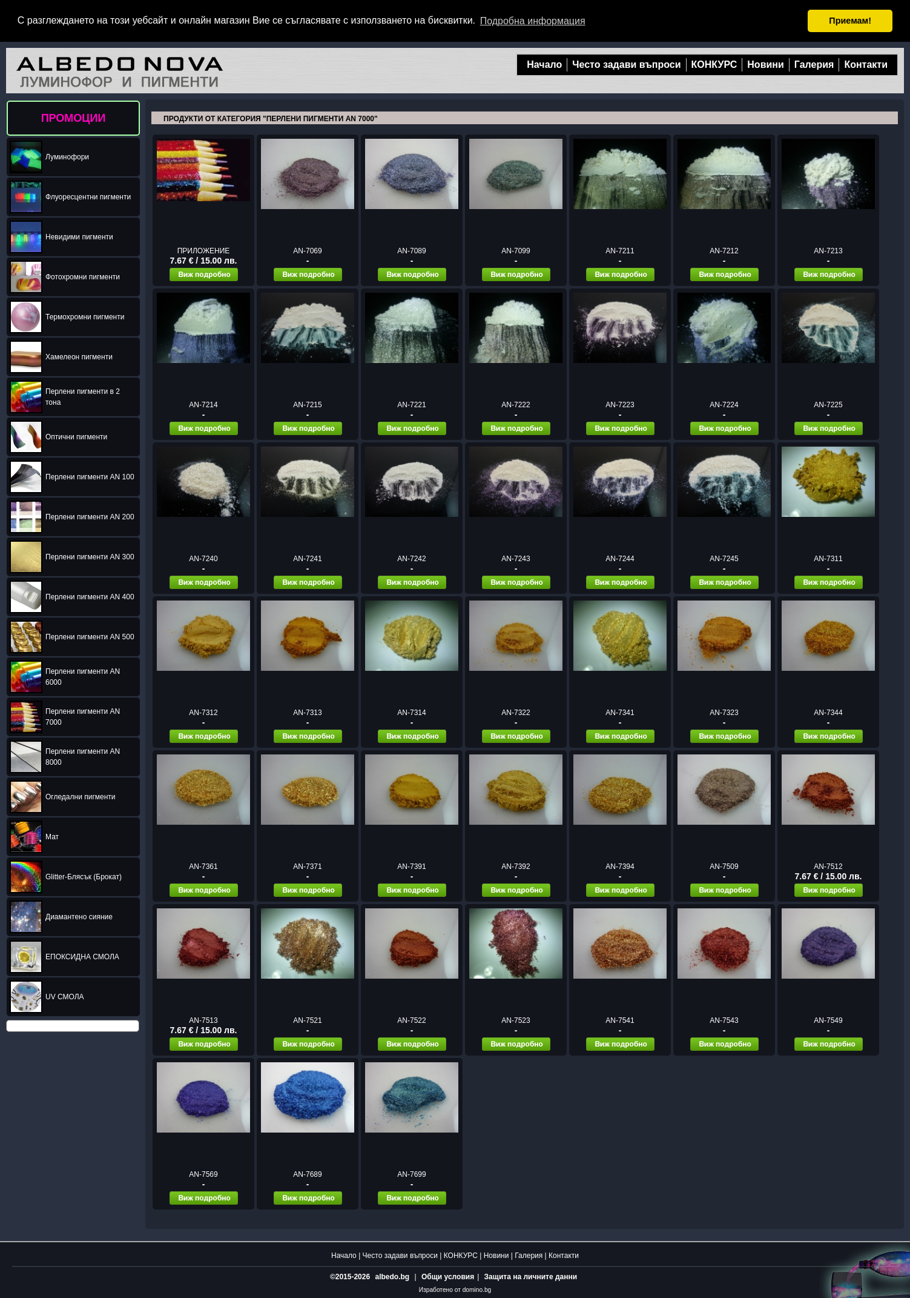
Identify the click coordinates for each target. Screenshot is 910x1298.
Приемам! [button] (850, 20)
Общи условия (447, 1277)
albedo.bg (392, 1277)
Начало (544, 64)
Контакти (866, 64)
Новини (765, 64)
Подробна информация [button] (532, 21)
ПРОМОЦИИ (73, 118)
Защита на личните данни (530, 1277)
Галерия (814, 64)
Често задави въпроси (626, 64)
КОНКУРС (714, 64)
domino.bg (477, 1289)
